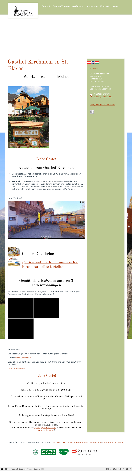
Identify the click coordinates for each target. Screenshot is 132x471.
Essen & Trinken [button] (61, 6)
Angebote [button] (92, 6)
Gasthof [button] (46, 6)
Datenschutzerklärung (113, 442)
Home (115, 6)
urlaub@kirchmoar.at (78, 442)
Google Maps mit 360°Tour (102, 104)
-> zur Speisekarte (16, 368)
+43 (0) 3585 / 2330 (45, 428)
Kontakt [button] (104, 6)
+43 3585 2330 (59, 442)
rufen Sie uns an (23, 358)
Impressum (95, 442)
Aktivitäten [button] (78, 6)
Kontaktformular (46, 430)
